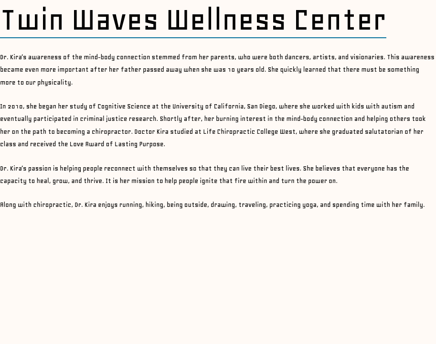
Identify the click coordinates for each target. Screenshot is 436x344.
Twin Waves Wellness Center (193, 19)
